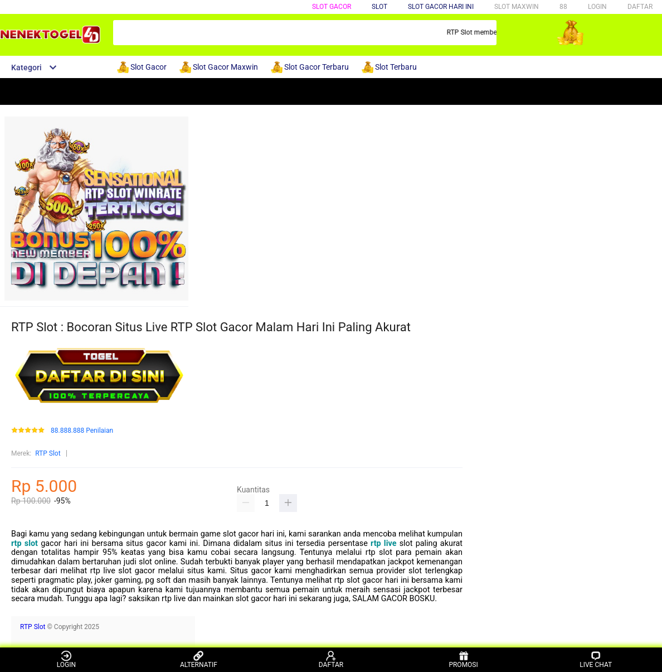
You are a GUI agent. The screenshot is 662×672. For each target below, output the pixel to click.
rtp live (383, 543)
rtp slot (24, 543)
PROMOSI (463, 659)
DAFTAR (640, 7)
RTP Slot (47, 453)
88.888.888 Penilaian (82, 430)
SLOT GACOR (331, 7)
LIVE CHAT (596, 659)
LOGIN (597, 7)
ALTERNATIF (198, 659)
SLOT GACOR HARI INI (441, 7)
